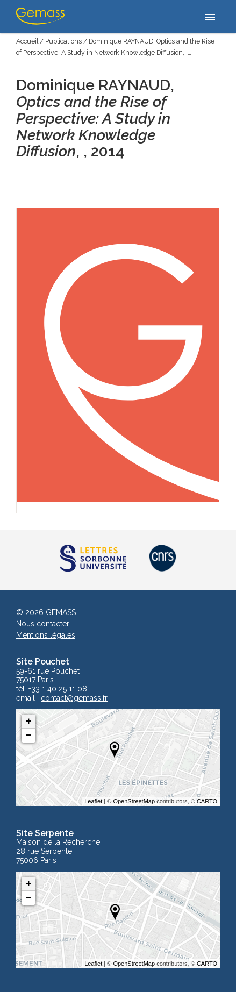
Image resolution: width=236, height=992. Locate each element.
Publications (63, 41)
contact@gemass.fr (74, 698)
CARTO (207, 801)
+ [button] (29, 721)
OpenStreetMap (134, 801)
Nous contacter (42, 623)
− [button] (29, 735)
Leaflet (93, 801)
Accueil (27, 41)
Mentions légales (45, 635)
